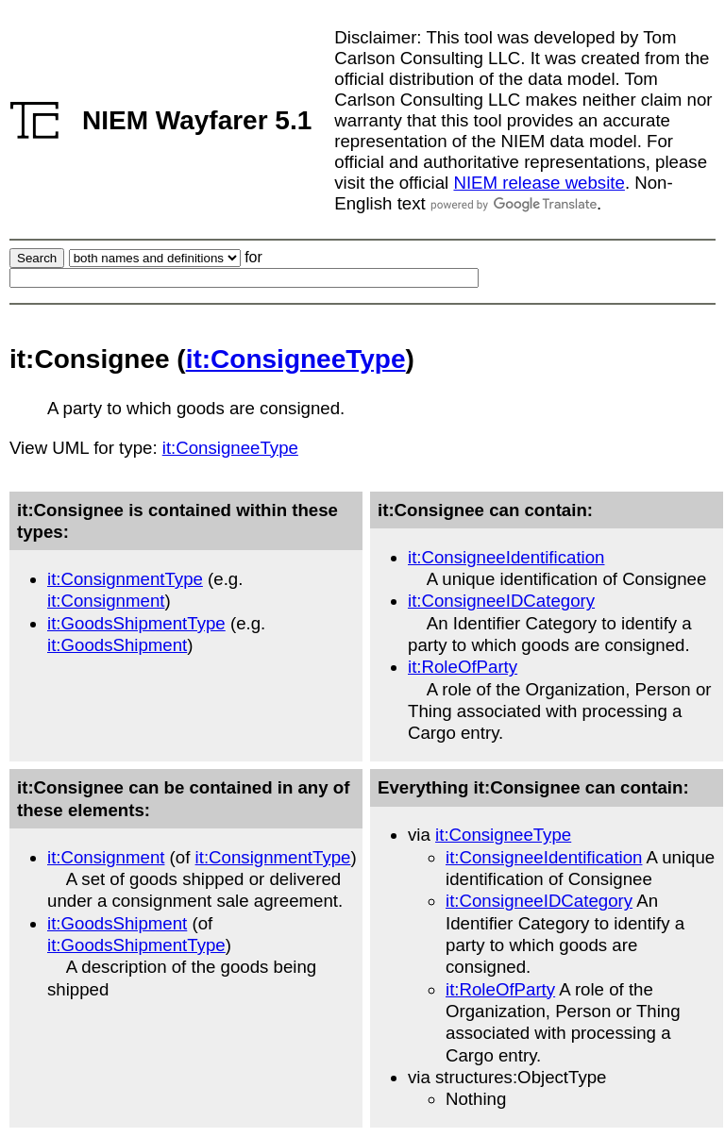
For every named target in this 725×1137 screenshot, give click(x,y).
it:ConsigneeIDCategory (501, 600)
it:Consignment (105, 600)
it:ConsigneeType (296, 359)
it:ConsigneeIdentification (506, 557)
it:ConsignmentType (125, 579)
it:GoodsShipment (117, 645)
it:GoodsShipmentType (136, 623)
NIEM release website (538, 182)
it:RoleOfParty (462, 667)
